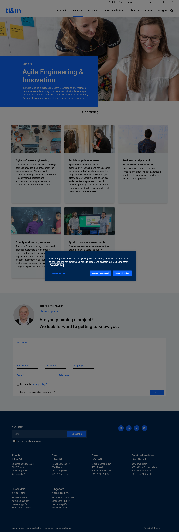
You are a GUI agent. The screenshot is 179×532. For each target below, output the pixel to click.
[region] (90, 266)
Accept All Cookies (122, 273)
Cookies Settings (58, 273)
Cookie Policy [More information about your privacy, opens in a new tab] (56, 265)
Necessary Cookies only (100, 273)
